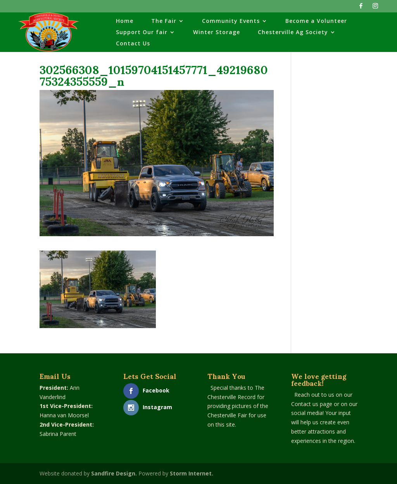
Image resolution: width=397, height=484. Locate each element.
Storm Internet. (191, 473)
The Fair (163, 21)
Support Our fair (141, 32)
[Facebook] (361, 8)
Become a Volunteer (316, 21)
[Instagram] (375, 8)
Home (124, 21)
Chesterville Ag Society (293, 32)
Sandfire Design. (114, 473)
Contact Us (133, 44)
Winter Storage (216, 32)
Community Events (231, 21)
